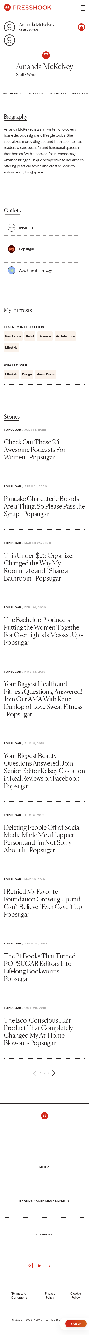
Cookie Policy (75, 1296)
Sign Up (76, 1323)
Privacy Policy (50, 1296)
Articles (80, 93)
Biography (12, 93)
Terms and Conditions (19, 1296)
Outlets (35, 93)
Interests (57, 93)
